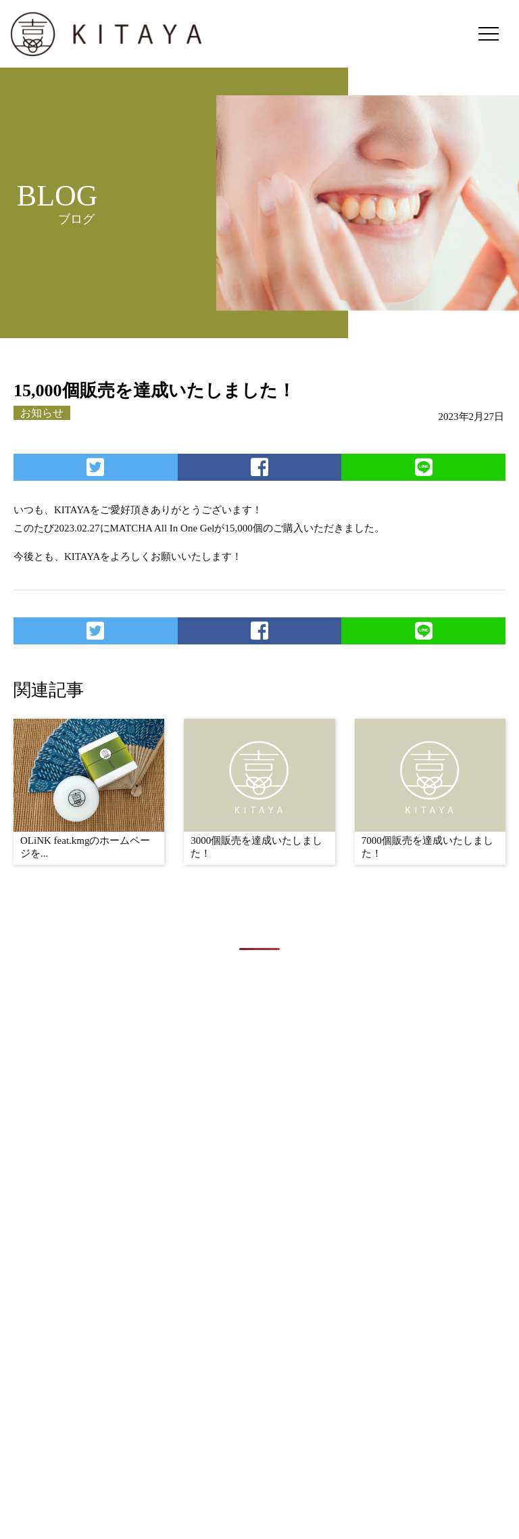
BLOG (428, 1427)
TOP (205, 1427)
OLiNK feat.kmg (359, 1498)
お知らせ (42, 413)
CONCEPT (269, 1427)
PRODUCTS (354, 1427)
